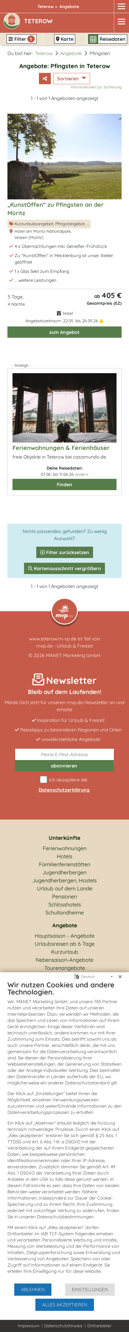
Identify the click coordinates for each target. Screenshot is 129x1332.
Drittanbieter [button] (99, 1325)
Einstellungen (90, 1289)
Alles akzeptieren (64, 1305)
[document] (64, 1131)
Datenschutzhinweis (63, 1325)
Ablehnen (33, 1289)
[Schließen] (120, 976)
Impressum (29, 1325)
